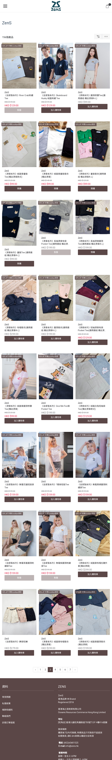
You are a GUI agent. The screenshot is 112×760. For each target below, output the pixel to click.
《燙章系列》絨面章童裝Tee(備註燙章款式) (16, 175)
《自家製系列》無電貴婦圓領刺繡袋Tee (92, 486)
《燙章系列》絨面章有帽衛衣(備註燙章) (55, 643)
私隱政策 (6, 703)
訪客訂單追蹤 (8, 722)
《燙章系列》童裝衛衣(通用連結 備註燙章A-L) (92, 175)
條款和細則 (7, 710)
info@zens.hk (72, 746)
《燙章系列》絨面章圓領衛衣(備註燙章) (91, 643)
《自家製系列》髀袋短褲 (16, 641)
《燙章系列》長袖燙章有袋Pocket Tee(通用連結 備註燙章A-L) (55, 243)
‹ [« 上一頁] (35, 669)
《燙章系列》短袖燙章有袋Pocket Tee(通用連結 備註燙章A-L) (92, 329)
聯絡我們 (6, 716)
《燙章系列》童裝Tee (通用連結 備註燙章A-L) (18, 254)
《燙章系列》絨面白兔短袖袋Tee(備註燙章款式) (91, 407)
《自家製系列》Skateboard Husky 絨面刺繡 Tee (54, 97)
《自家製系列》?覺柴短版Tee (55, 484)
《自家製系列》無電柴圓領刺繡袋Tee (56, 564)
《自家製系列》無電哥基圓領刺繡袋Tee (19, 564)
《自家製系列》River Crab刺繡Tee (19, 97)
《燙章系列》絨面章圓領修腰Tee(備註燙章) (18, 407)
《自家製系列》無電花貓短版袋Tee (19, 486)
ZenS (7, 92)
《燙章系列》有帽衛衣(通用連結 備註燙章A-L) (19, 329)
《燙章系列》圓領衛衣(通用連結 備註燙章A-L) (55, 329)
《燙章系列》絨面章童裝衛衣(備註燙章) (55, 175)
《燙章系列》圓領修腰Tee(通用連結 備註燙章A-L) (91, 97)
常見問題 (6, 697)
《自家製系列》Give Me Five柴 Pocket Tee (55, 407)
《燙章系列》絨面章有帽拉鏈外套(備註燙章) (92, 564)
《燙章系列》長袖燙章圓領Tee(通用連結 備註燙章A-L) (91, 242)
